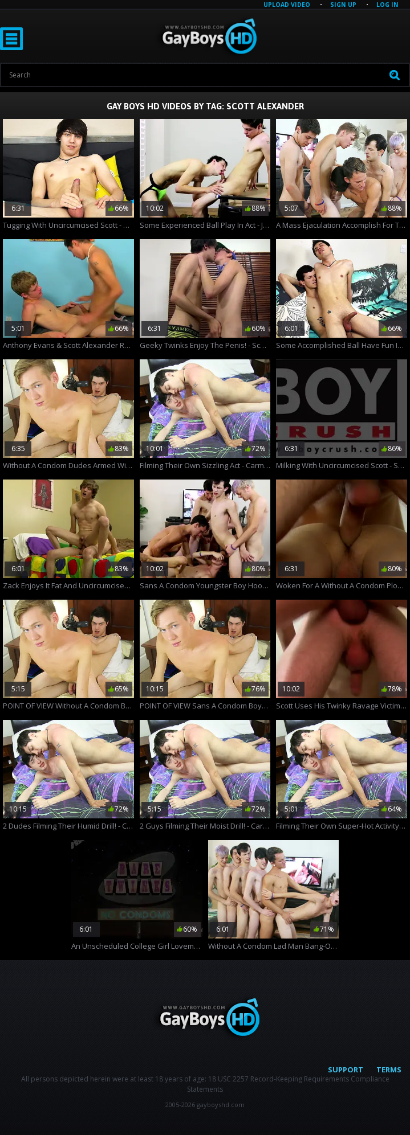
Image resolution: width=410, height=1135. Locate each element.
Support (345, 1069)
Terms (388, 1069)
